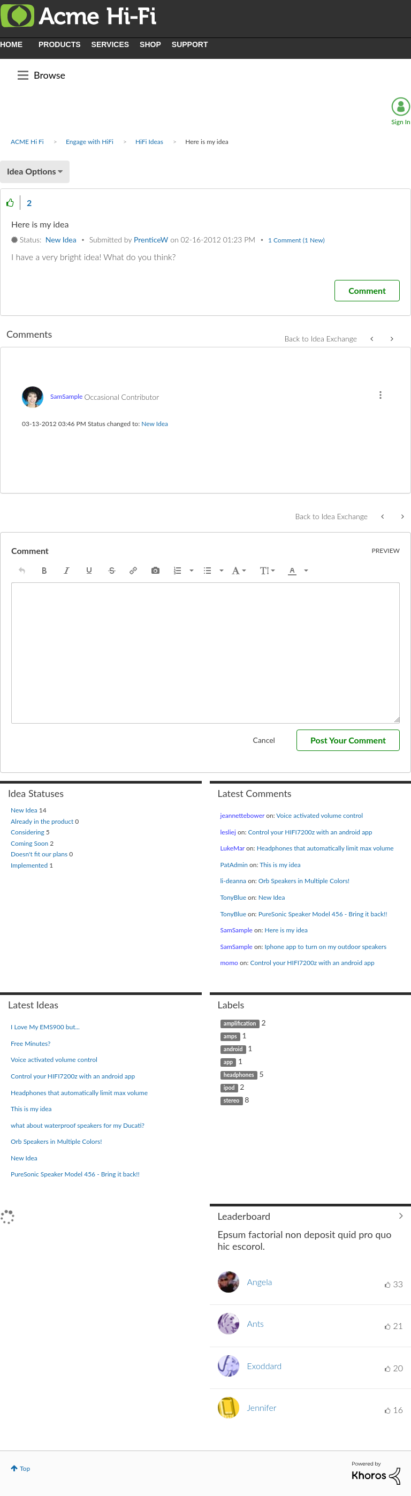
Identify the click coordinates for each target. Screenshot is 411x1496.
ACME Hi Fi (27, 142)
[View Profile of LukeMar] (232, 848)
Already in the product (43, 821)
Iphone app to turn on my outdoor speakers (325, 947)
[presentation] (22, 570)
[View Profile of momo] (229, 963)
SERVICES (111, 44)
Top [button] (25, 1468)
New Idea (61, 239)
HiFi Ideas (149, 142)
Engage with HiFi (89, 142)
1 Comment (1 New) (296, 240)
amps (230, 1036)
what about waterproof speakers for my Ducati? (77, 1125)
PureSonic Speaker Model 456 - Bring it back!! (322, 914)
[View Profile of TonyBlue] (233, 897)
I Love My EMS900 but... (45, 1027)
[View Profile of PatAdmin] (234, 865)
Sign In (400, 122)
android (233, 1049)
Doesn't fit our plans (40, 854)
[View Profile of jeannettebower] (242, 815)
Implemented (30, 865)
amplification (240, 1023)
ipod (229, 1087)
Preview (386, 551)
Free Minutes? (31, 1043)
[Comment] (367, 290)
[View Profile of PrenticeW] (151, 239)
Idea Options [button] (31, 171)
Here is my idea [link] (207, 142)
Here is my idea (286, 930)
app (228, 1062)
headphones (239, 1075)
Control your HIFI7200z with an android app (310, 832)
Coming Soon (30, 843)
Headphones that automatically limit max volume (325, 848)
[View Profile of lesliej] (228, 832)
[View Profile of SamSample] (66, 396)
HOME (11, 44)
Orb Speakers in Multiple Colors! (303, 881)
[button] (10, 202)
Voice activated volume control (319, 815)
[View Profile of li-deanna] (233, 881)
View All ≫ (311, 1216)
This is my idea (280, 865)
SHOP (150, 44)
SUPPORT (190, 44)
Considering (28, 832)
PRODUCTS (60, 44)
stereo (232, 1100)
